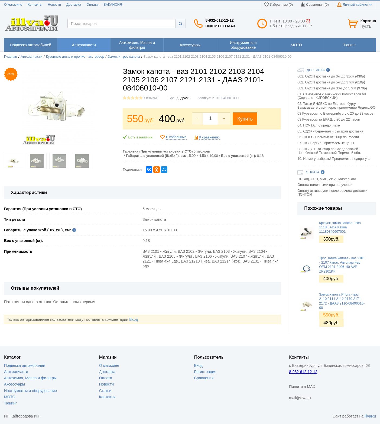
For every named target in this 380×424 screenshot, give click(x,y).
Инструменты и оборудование (30, 391)
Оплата (92, 5)
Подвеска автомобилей (24, 365)
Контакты (35, 5)
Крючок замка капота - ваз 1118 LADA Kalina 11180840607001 (339, 227)
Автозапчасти (32, 57)
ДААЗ (184, 98)
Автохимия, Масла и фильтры (30, 378)
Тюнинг (10, 403)
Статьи (105, 391)
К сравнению (209, 137)
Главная (10, 57)
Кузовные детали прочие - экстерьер (75, 57)
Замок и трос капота (124, 57)
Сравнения (204, 378)
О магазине (13, 5)
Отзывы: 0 (152, 98)
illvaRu (370, 416)
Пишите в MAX (220, 26)
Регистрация (205, 372)
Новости (54, 5)
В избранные (176, 137)
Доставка (73, 5)
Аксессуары (14, 384)
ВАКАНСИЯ (113, 5)
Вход (133, 319)
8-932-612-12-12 (219, 20)
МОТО (9, 397)
